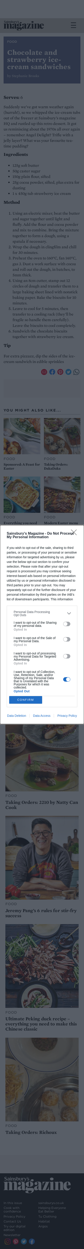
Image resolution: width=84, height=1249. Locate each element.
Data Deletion (16, 715)
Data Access (41, 715)
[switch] (66, 624)
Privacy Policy (67, 715)
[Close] (75, 534)
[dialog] (42, 624)
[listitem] (42, 613)
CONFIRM (25, 699)
